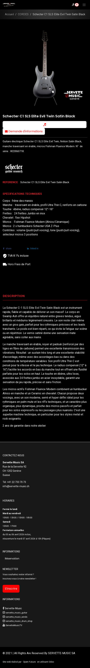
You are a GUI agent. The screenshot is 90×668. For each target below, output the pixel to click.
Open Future (29, 661)
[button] (44, 124)
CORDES (23, 14)
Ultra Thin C (68, 361)
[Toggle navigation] (84, 4)
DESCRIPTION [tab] (14, 296)
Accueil (9, 14)
